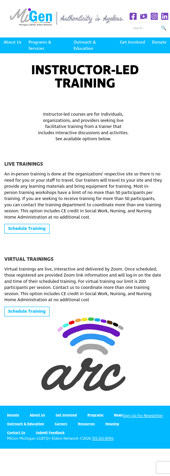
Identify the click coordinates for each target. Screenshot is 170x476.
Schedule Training (27, 229)
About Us (12, 42)
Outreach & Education (85, 45)
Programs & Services (39, 45)
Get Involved (132, 42)
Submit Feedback (50, 432)
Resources (86, 424)
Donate (159, 42)
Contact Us (16, 432)
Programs (95, 415)
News (118, 415)
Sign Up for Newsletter (143, 415)
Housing (112, 424)
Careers (61, 424)
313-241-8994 (103, 438)
